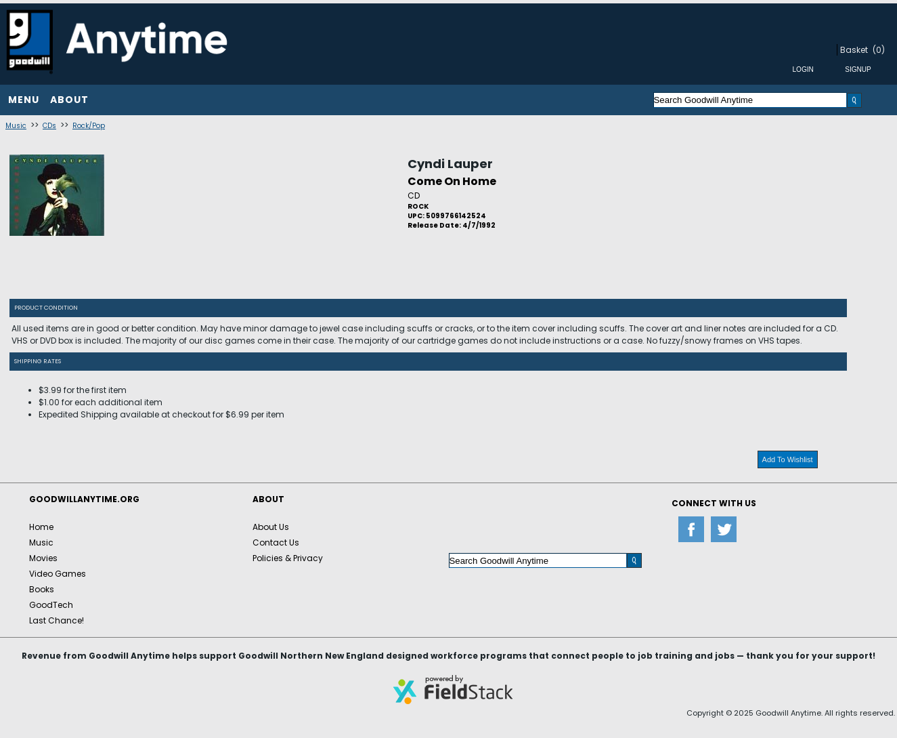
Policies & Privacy (288, 558)
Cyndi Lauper (450, 163)
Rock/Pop (88, 125)
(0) (879, 50)
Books (41, 589)
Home (41, 527)
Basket (854, 50)
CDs (49, 125)
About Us (271, 527)
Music (15, 125)
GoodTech (51, 605)
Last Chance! (56, 620)
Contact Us (276, 542)
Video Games (57, 573)
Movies (43, 558)
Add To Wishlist (787, 459)
